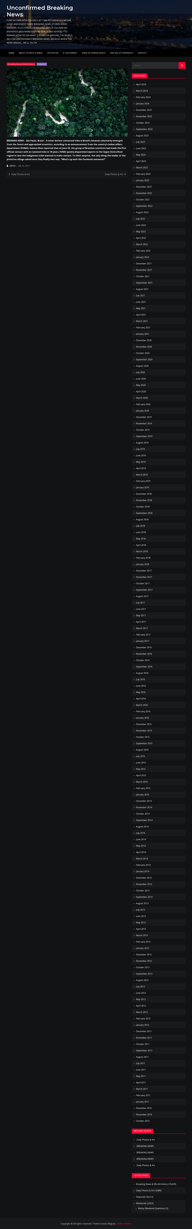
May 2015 (141, 769)
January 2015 (142, 794)
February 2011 (143, 1095)
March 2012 (142, 1012)
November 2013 (144, 884)
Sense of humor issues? (94, 53)
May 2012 (141, 999)
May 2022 (141, 231)
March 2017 (142, 628)
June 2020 (141, 378)
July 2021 (140, 295)
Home (11, 53)
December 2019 (144, 417)
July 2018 (140, 525)
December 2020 (144, 340)
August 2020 (142, 365)
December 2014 (144, 801)
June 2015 (141, 762)
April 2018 (141, 545)
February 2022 (143, 250)
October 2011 (142, 1044)
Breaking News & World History (21, 64)
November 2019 (144, 423)
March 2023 (142, 167)
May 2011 (141, 1076)
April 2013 (141, 928)
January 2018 (142, 564)
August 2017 (142, 596)
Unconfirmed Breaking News (40, 11)
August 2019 (142, 442)
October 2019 (142, 429)
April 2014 (141, 852)
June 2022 (141, 225)
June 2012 (141, 992)
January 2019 (142, 487)
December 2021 (144, 263)
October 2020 (142, 353)
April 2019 (141, 468)
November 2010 (144, 1114)
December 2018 (144, 493)
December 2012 (144, 954)
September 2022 (144, 205)
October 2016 (142, 660)
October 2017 (142, 583)
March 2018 (142, 551)
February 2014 (143, 864)
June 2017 (141, 609)
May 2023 (141, 154)
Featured (42, 64)
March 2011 (142, 1088)
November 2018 (144, 500)
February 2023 (143, 173)
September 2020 (144, 359)
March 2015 (142, 781)
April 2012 (141, 1005)
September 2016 (144, 666)
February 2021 (143, 327)
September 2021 (144, 282)
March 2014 (142, 858)
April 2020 (141, 391)
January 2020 (142, 410)
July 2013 (140, 909)
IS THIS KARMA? (70, 53)
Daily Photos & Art (20, 174)
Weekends (141, 1203)
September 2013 (144, 896)
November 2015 (144, 730)
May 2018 (141, 538)
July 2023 (140, 141)
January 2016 (142, 717)
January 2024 (142, 103)
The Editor (52, 53)
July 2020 (140, 372)
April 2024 (141, 84)
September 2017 (144, 589)
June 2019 (141, 455)
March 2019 (142, 474)
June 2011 (141, 1069)
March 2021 (142, 321)
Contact (142, 53)
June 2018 (141, 532)
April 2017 (141, 621)
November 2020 (144, 346)
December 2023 (144, 110)
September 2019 (144, 436)
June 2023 (141, 148)
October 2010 (142, 1120)
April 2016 (141, 698)
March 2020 (142, 397)
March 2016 (142, 705)
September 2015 (144, 743)
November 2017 (144, 577)
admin (12, 165)
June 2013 (141, 916)
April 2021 (141, 314)
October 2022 (142, 199)
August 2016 (142, 673)
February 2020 (143, 404)
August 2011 (142, 1056)
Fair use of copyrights (121, 53)
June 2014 (141, 839)
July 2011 (140, 1063)
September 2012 (144, 973)
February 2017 (143, 634)
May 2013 (141, 922)
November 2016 (144, 653)
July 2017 (140, 602)
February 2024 (143, 97)
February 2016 (143, 711)
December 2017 (144, 570)
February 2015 (143, 788)
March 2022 (142, 244)
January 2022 (142, 257)
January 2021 (142, 333)
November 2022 (144, 193)
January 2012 (142, 1024)
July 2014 (140, 833)
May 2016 (141, 692)
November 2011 (144, 1037)
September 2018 (144, 513)
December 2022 (144, 186)
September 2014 (144, 820)
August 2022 (142, 212)
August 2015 (142, 749)
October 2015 (142, 737)
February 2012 (143, 1018)
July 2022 (140, 218)
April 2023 (141, 161)
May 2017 (141, 615)
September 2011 (144, 1050)
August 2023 (142, 135)
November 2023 (144, 116)
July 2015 (140, 756)
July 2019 (140, 449)
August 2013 (142, 903)
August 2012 (142, 980)
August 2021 (142, 289)
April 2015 (141, 775)
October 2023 (142, 122)
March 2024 (142, 90)
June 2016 (141, 685)
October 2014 (142, 813)
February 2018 (143, 557)
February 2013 (143, 941)
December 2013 (144, 877)
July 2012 (140, 986)
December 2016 (144, 647)
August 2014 (142, 826)
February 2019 (143, 481)
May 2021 (141, 308)
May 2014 (141, 845)
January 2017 (142, 641)
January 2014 (142, 871)
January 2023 (142, 180)
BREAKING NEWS (145, 1146)
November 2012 (144, 960)
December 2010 (144, 1108)
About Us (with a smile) (31, 53)
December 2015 (144, 724)
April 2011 (141, 1082)
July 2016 (140, 679)
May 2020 (141, 385)
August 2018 (142, 519)
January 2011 (142, 1101)
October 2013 (142, 890)
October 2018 (142, 506)
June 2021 (141, 301)
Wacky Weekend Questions (151, 1208)
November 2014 (144, 807)
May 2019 (141, 461)
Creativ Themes (124, 1223)
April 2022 (141, 237)
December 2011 (144, 1031)
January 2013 (142, 948)
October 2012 (142, 967)
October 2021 (142, 276)
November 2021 (144, 269)
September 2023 (144, 129)
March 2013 (142, 935)
